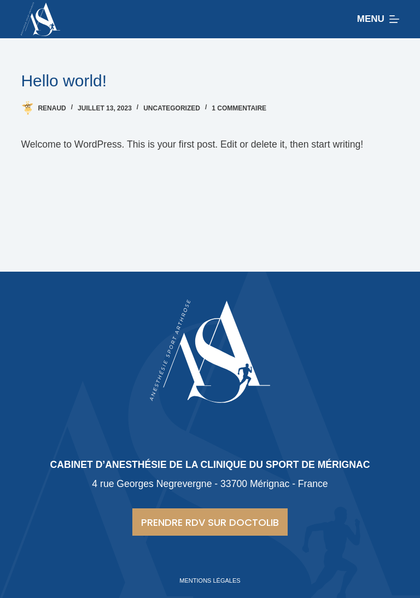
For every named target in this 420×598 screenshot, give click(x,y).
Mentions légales (209, 580)
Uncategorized (171, 108)
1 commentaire (239, 108)
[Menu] (378, 19)
